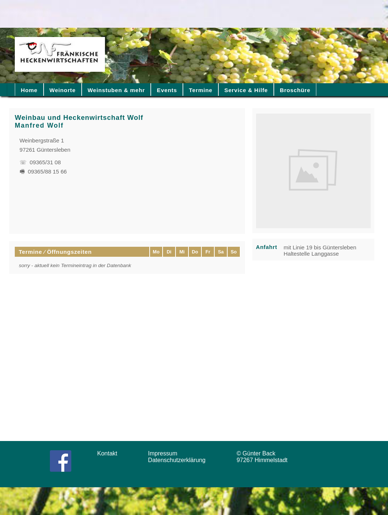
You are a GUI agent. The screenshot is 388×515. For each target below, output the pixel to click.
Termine (200, 90)
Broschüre (295, 90)
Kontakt (109, 453)
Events (167, 90)
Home (29, 90)
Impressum (165, 453)
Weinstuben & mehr (116, 90)
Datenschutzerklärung (178, 460)
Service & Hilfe (246, 90)
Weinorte (63, 90)
